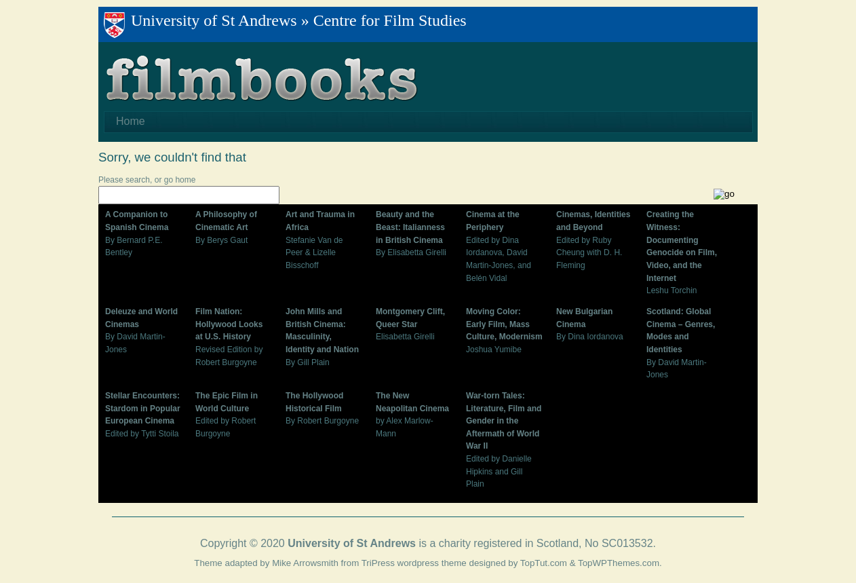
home (185, 180)
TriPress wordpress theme (414, 563)
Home (130, 121)
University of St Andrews (214, 20)
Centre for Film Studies (390, 20)
